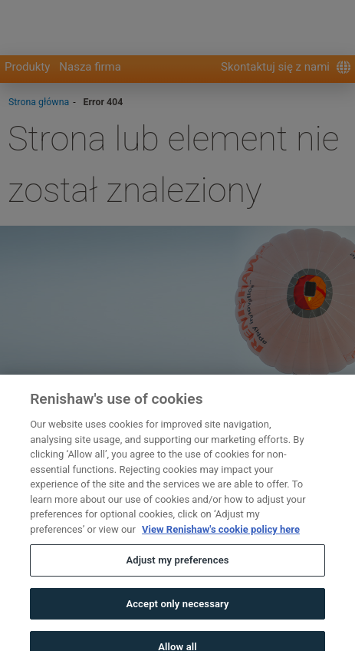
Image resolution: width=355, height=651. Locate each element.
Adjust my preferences (177, 569)
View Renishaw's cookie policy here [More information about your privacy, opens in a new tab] (221, 538)
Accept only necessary (177, 612)
